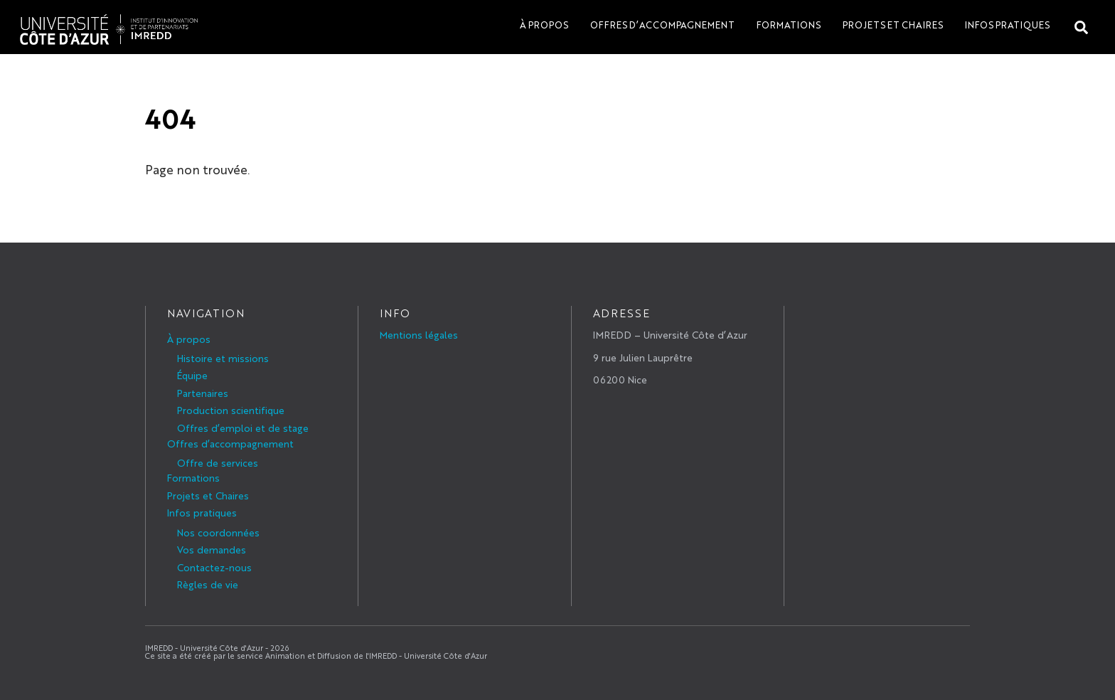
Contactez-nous (214, 567)
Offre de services (217, 462)
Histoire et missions (223, 357)
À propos (544, 24)
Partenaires (202, 392)
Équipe (192, 374)
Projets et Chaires (893, 24)
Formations (789, 24)
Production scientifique (230, 409)
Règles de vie (207, 584)
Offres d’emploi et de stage (243, 427)
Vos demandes (211, 549)
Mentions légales (419, 334)
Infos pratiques (1007, 24)
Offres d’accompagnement (662, 24)
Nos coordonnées (218, 532)
